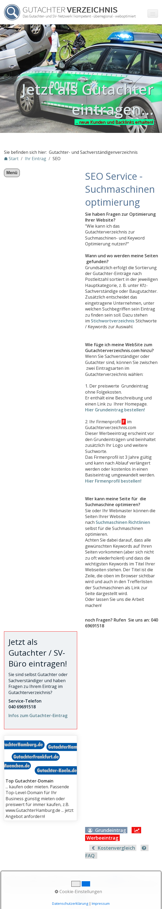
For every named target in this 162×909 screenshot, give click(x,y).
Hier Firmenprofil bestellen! (113, 481)
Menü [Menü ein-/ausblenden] (11, 172)
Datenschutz (82, 877)
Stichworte (34, 877)
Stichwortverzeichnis (113, 321)
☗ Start (11, 158)
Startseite (12, 877)
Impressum (57, 877)
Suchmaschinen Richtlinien (123, 522)
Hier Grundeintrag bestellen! (115, 410)
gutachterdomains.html (40, 778)
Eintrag (102, 877)
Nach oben (81, 897)
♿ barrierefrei (125, 877)
